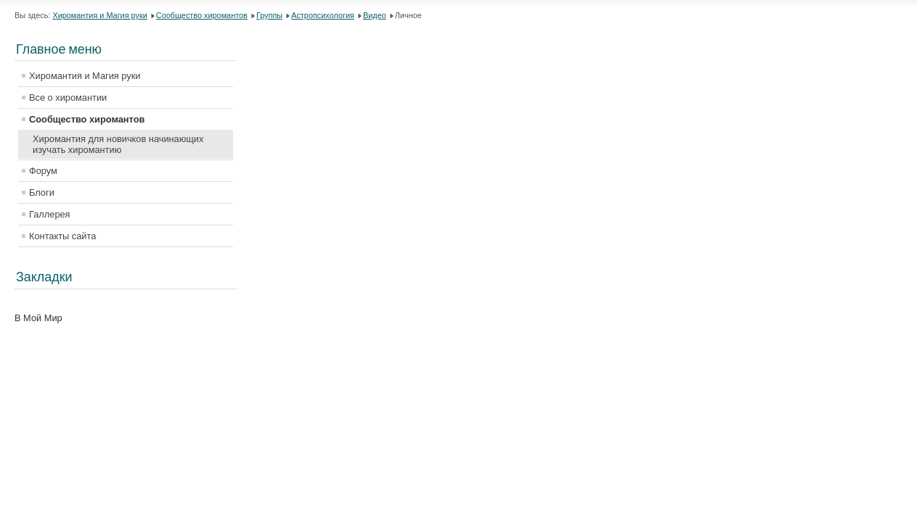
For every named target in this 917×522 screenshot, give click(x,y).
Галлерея (49, 214)
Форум (43, 170)
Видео (374, 15)
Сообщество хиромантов (202, 15)
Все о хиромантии (68, 97)
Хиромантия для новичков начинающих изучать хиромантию (118, 144)
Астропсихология (322, 15)
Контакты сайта (62, 236)
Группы (269, 15)
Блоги (41, 192)
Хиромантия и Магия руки (99, 15)
